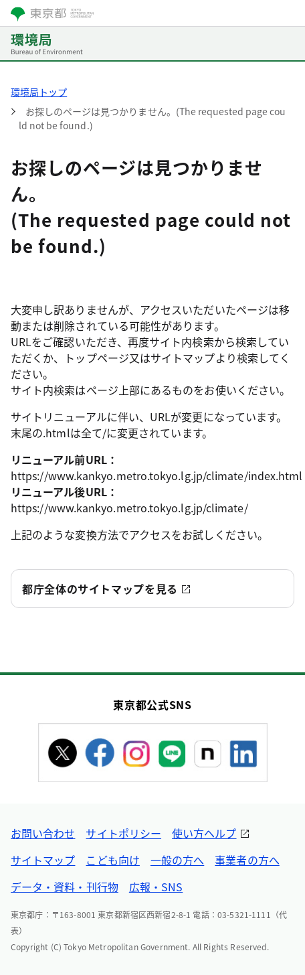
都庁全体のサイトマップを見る (100, 589)
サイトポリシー (123, 833)
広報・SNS (156, 887)
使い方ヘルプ (204, 833)
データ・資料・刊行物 (64, 887)
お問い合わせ (43, 833)
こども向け (112, 860)
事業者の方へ (247, 860)
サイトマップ (43, 860)
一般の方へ (177, 860)
